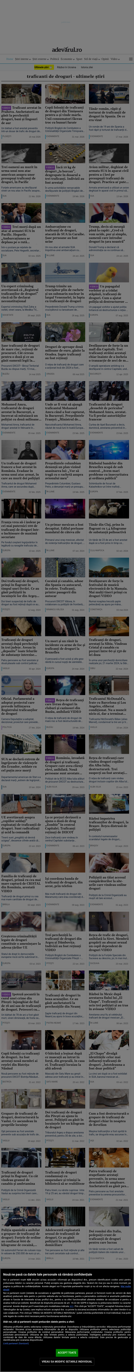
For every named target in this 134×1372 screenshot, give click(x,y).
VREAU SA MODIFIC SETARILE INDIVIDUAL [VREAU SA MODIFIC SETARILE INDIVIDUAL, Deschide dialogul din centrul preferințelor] (67, 1361)
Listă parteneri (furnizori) (16, 1343)
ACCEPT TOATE (67, 1352)
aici (72, 1306)
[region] (67, 1320)
